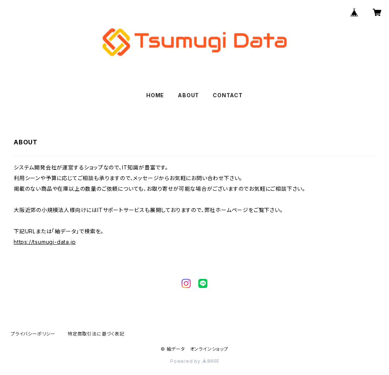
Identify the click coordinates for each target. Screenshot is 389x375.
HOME (155, 95)
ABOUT (188, 95)
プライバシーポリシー (33, 334)
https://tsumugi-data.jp (45, 242)
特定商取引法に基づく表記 (96, 334)
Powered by (194, 361)
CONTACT (228, 95)
